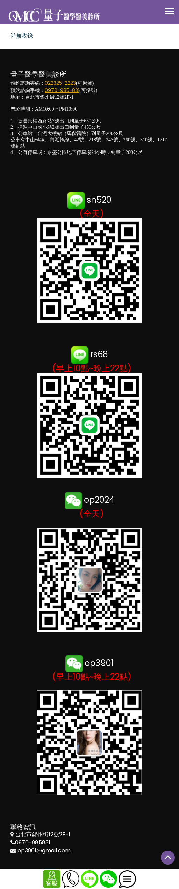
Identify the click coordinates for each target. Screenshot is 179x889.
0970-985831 (32, 842)
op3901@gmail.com (44, 850)
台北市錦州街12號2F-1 (42, 834)
